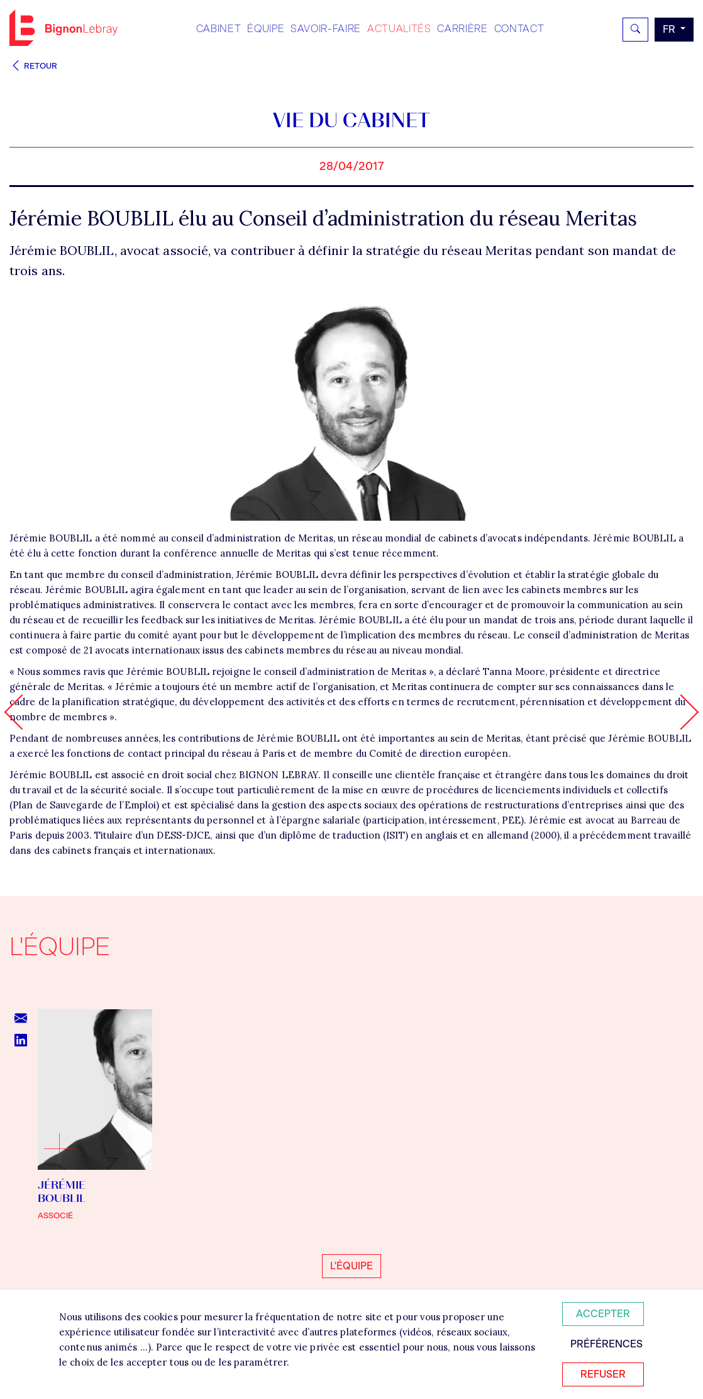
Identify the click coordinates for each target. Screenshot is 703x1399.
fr (670, 29)
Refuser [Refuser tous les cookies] (603, 1374)
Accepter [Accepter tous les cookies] (603, 1314)
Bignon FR (63, 27)
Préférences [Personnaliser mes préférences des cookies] (606, 1344)
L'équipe (351, 1266)
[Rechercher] (635, 30)
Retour (33, 66)
